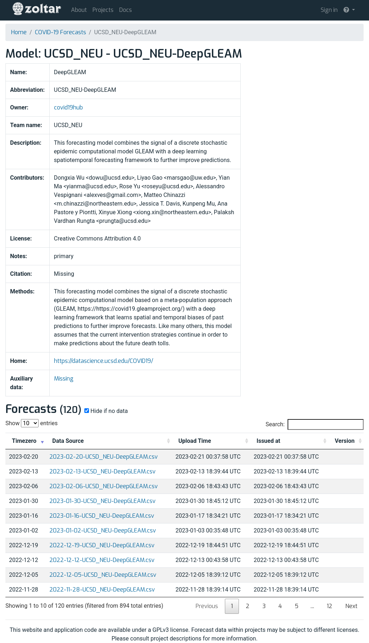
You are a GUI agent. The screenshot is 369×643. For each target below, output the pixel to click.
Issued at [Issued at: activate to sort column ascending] (268, 440)
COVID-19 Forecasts (60, 32)
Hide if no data (105, 411)
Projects (103, 10)
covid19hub (68, 107)
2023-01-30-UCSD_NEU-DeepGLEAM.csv (102, 501)
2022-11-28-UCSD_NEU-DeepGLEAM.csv (102, 589)
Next (351, 606)
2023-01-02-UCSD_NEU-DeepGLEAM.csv (102, 530)
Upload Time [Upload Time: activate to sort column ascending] (194, 440)
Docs (125, 10)
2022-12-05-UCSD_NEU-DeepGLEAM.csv (102, 575)
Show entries (31, 423)
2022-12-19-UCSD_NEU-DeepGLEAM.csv (102, 545)
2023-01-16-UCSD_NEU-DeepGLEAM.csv (101, 516)
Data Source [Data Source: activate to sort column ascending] (68, 440)
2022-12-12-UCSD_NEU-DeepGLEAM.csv (102, 560)
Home (19, 32)
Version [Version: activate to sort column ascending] (345, 440)
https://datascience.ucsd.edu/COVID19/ (103, 361)
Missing (64, 378)
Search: (315, 424)
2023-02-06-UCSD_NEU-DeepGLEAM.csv (103, 486)
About (79, 10)
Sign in (329, 10)
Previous (207, 606)
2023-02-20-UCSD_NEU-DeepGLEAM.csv (103, 456)
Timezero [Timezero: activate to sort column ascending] (24, 440)
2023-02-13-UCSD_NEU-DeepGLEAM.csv (102, 471)
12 (329, 606)
